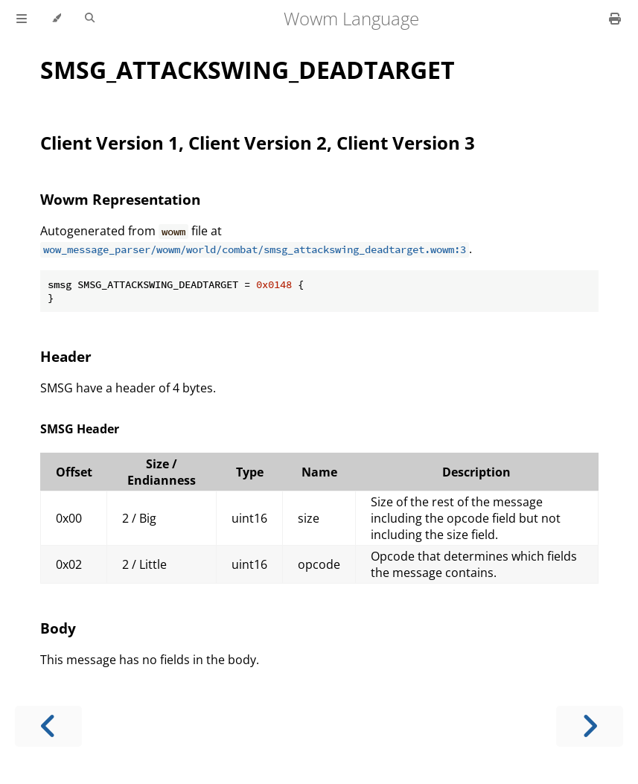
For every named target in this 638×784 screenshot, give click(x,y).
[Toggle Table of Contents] (21, 18)
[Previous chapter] (48, 726)
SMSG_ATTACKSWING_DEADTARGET (247, 70)
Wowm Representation (120, 199)
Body (58, 628)
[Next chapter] (589, 726)
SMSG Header (79, 429)
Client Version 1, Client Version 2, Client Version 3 (257, 142)
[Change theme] (56, 18)
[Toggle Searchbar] (89, 18)
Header (66, 356)
